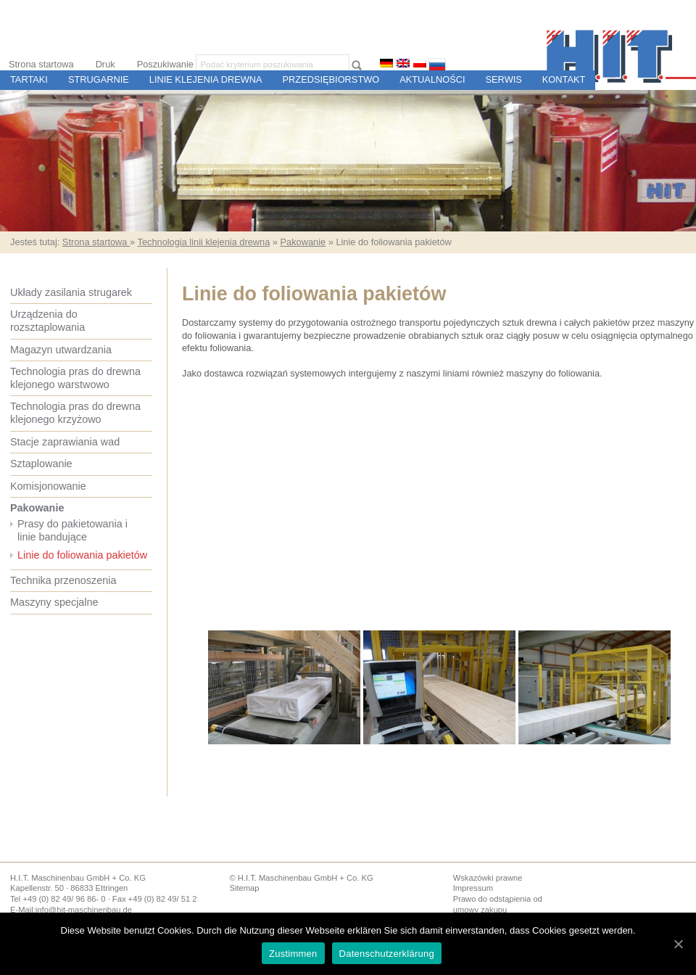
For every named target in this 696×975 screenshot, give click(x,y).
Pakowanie (303, 241)
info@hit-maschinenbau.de (84, 909)
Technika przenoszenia (63, 580)
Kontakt (564, 79)
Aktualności (432, 79)
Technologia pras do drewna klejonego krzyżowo (75, 412)
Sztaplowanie (41, 463)
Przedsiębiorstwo (331, 79)
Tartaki (29, 79)
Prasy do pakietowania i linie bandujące (72, 530)
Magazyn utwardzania (61, 349)
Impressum (473, 888)
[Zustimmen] (678, 944)
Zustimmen (293, 953)
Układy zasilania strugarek (71, 292)
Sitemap (244, 888)
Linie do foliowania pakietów (82, 555)
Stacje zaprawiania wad (65, 442)
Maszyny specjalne (54, 602)
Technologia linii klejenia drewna (203, 241)
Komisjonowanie (48, 486)
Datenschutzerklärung (386, 953)
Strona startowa (41, 64)
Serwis (504, 79)
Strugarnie (98, 79)
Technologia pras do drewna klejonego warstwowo (75, 378)
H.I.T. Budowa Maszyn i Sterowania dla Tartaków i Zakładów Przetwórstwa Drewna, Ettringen (621, 56)
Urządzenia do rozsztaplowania (47, 320)
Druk (105, 64)
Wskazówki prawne (488, 877)
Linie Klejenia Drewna (205, 79)
